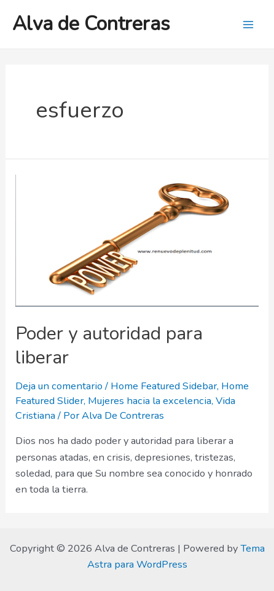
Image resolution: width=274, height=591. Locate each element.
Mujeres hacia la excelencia (149, 401)
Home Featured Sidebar (164, 386)
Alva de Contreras (91, 23)
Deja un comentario (59, 386)
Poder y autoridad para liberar (109, 345)
